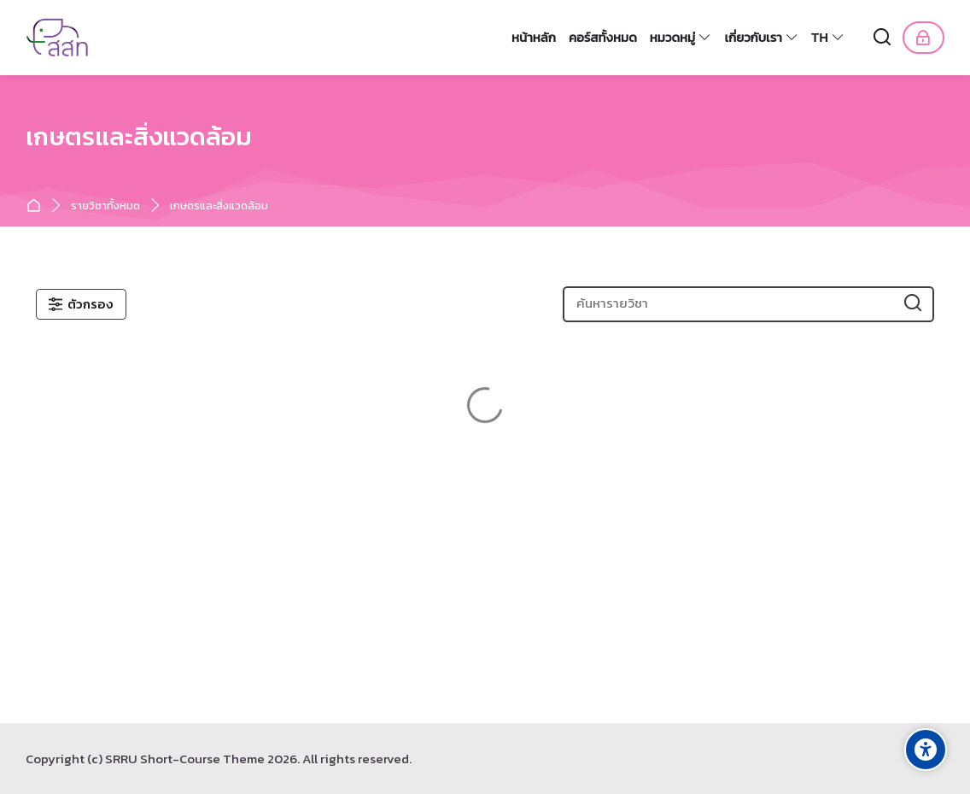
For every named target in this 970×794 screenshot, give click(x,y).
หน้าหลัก (37, 206)
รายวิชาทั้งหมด (105, 206)
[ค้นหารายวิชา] (913, 304)
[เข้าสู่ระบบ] (923, 37)
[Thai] (828, 37)
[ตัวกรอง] (81, 304)
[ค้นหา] (882, 38)
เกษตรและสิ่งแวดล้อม (219, 206)
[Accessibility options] (925, 749)
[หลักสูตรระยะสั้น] (59, 37)
